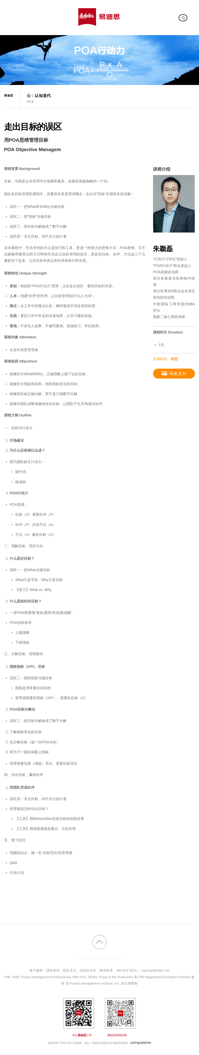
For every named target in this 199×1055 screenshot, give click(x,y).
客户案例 (49, 17)
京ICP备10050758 (140, 1043)
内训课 (21, 17)
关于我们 (79, 17)
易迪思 (8, 95)
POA (30, 101)
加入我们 (23, 33)
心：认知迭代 (39, 95)
